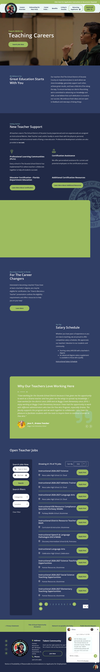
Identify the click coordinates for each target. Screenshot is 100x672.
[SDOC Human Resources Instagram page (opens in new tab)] (6, 649)
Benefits (55, 8)
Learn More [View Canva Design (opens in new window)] (19, 308)
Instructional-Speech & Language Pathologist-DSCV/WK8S (54, 536)
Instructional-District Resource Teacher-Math (57, 521)
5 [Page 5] (61, 604)
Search (21, 483)
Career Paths (46, 8)
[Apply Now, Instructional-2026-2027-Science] (82, 472)
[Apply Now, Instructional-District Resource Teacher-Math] (82, 522)
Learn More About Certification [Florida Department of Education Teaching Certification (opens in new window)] (22, 188)
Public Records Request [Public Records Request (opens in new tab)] (88, 626)
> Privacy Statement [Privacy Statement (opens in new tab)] (12, 626)
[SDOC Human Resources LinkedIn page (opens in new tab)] (6, 653)
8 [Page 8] (70, 604)
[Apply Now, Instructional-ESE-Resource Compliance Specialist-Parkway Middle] (82, 508)
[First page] (40, 604)
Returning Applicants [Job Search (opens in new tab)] (76, 8)
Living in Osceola (64, 8)
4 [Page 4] (58, 604)
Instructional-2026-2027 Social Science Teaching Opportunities (56, 576)
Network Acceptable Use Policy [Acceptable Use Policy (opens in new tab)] (62, 626)
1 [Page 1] (50, 604)
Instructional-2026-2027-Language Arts (56, 495)
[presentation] (86, 426)
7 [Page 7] (67, 604)
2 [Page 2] (53, 604)
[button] (26, 475)
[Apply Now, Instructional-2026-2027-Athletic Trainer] (82, 484)
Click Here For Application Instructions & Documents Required (75, 2)
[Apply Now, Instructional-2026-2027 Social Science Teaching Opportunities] (82, 576)
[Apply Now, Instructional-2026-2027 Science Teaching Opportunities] (82, 562)
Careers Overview (22, 8)
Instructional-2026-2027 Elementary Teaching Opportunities (55, 590)
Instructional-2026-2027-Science (53, 471)
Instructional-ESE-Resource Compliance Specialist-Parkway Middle (57, 507)
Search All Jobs (89, 8)
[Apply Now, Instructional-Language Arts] (82, 550)
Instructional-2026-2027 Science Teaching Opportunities (57, 562)
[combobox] (20, 475)
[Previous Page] (46, 604)
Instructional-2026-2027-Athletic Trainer (57, 483)
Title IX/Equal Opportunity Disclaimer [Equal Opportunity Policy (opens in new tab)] (37, 626)
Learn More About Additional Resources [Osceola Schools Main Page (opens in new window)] (67, 185)
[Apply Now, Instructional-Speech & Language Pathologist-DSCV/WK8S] (82, 536)
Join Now (53, 654)
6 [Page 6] (64, 604)
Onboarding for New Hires (34, 8)
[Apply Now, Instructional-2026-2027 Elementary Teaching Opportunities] (82, 590)
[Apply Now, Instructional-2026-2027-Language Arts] (82, 496)
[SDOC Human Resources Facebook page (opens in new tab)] (6, 641)
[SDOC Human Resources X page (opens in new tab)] (6, 645)
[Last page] (40, 608)
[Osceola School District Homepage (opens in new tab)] (11, 8)
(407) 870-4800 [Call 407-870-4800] (37, 660)
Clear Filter (17, 512)
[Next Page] (74, 604)
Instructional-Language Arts (51, 549)
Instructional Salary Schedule (66, 361)
